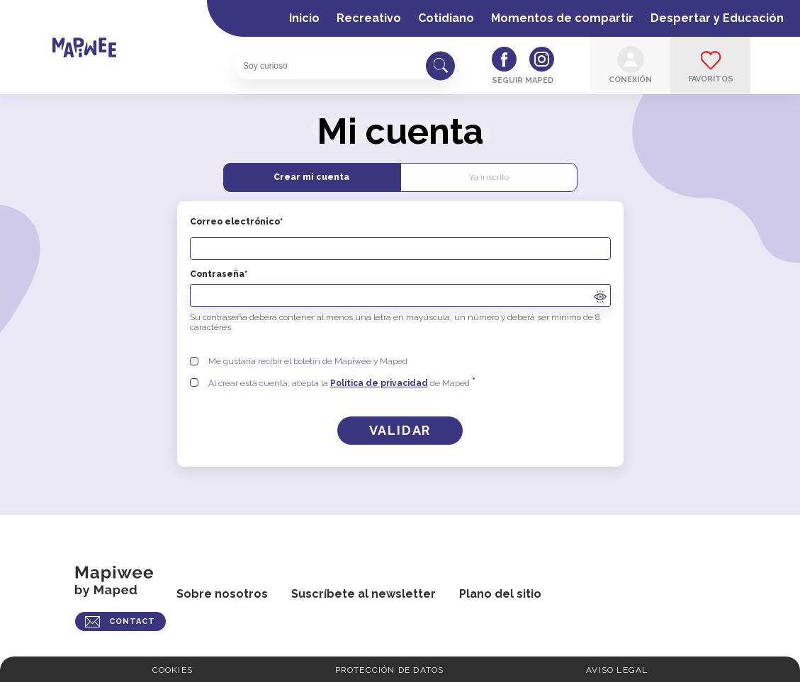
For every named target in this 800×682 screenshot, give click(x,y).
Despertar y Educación (717, 18)
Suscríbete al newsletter (363, 594)
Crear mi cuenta (311, 177)
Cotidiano (446, 18)
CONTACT (132, 621)
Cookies (172, 670)
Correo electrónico (400, 238)
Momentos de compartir (562, 18)
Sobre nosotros (222, 594)
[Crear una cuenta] (400, 430)
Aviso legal (617, 670)
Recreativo (369, 18)
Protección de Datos (389, 670)
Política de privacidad (379, 383)
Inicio (304, 18)
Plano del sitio (500, 594)
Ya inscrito (489, 177)
